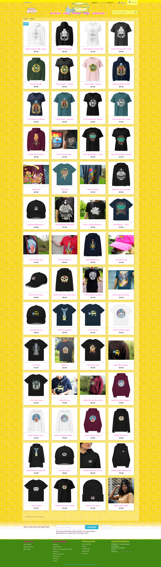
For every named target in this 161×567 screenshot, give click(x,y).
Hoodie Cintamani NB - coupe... (36, 49)
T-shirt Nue (36, 365)
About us (56, 551)
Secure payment (58, 554)
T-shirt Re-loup (93, 330)
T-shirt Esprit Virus (92, 365)
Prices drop (27, 544)
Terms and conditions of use (62, 549)
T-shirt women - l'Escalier (64, 84)
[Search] (124, 12)
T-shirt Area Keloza (36, 400)
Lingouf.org (98, 13)
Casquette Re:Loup (36, 330)
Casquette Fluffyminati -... (36, 224)
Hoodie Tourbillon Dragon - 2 (121, 400)
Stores (55, 561)
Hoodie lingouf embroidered (121, 470)
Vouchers (85, 554)
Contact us (27, 2)
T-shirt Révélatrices (64, 260)
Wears (86, 13)
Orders (84, 546)
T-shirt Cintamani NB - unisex (121, 49)
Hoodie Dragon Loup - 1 (36, 435)
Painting (76, 13)
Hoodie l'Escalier (36, 84)
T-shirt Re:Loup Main (64, 330)
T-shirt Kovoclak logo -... (64, 154)
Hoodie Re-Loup (64, 400)
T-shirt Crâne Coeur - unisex (64, 505)
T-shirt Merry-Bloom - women (121, 154)
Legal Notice (57, 547)
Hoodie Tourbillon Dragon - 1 (64, 435)
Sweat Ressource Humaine (121, 189)
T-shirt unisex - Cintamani (65, 119)
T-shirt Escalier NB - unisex (121, 119)
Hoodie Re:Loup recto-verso (92, 400)
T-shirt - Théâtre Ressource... (93, 224)
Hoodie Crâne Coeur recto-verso (64, 295)
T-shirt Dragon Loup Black (93, 295)
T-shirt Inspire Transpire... (121, 295)
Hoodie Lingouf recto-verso (92, 470)
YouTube (108, 527)
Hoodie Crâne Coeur (121, 435)
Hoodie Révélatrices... (92, 260)
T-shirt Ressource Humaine (64, 224)
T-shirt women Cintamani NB (93, 49)
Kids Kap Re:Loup (121, 260)
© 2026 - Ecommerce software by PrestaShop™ (80, 564)
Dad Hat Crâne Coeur (36, 295)
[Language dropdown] (95, 3)
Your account (88, 541)
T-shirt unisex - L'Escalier (92, 84)
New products (28, 547)
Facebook (104, 527)
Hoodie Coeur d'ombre (36, 154)
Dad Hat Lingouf (64, 470)
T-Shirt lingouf (36, 505)
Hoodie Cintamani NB (64, 49)
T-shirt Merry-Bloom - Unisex (93, 154)
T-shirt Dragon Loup (36, 260)
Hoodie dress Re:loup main (36, 470)
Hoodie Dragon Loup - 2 (93, 435)
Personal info (86, 544)
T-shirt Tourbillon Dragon (121, 330)
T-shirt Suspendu (93, 189)
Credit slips (86, 549)
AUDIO (66, 13)
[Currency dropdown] (111, 3)
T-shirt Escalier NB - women (92, 119)
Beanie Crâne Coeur (93, 505)
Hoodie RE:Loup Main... (121, 365)
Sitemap (55, 559)
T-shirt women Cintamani (36, 119)
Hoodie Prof (36, 189)
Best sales (27, 549)
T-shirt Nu (64, 365)
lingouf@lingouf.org (125, 551)
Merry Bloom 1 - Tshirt (121, 224)
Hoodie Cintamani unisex (121, 84)
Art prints (55, 13)
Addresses (85, 551)
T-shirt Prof (64, 189)
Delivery (55, 544)
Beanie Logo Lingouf (121, 505)
